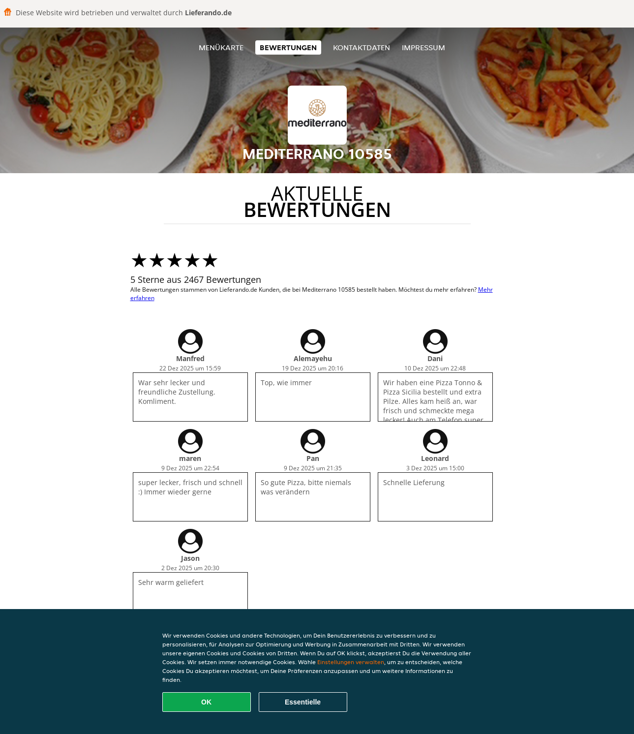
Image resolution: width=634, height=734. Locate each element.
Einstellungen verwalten (350, 662)
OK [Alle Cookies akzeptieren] (206, 702)
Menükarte (221, 47)
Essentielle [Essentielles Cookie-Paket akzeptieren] (303, 702)
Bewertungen (288, 47)
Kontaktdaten (361, 47)
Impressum (423, 47)
